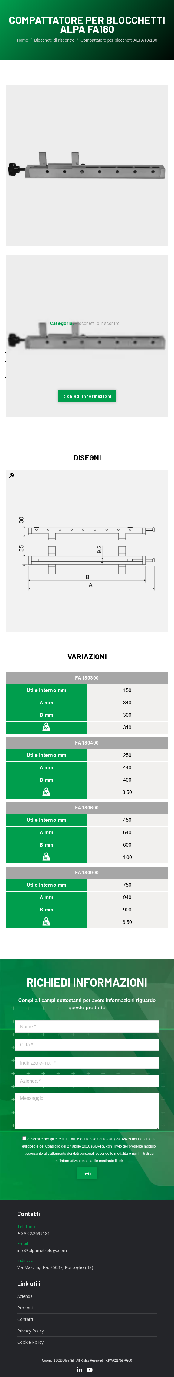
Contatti (25, 1319)
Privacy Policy (30, 1331)
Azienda (25, 1296)
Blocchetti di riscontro (97, 323)
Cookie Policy (30, 1342)
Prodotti (25, 1308)
